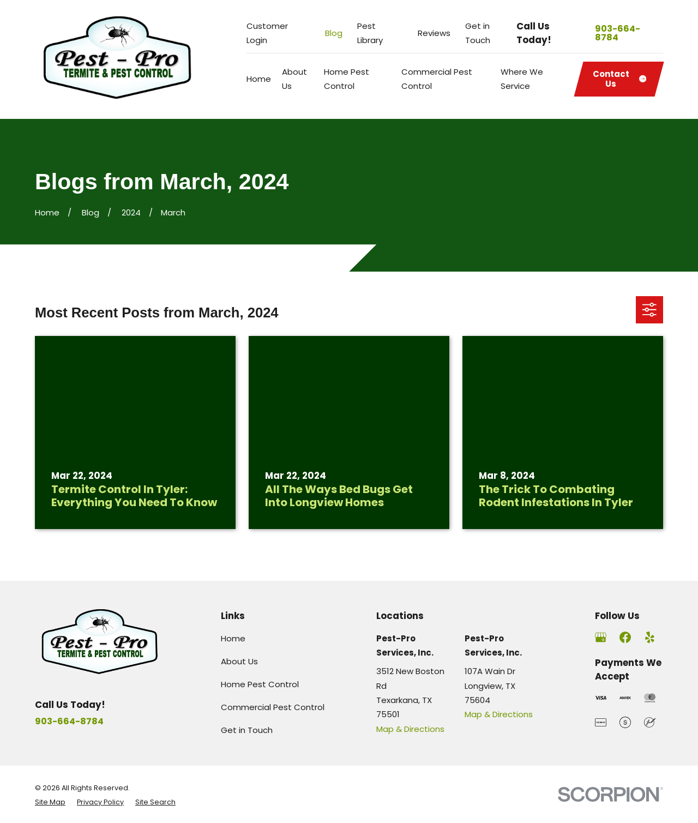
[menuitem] (50, 802)
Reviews (434, 33)
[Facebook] (625, 637)
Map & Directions (410, 729)
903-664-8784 (617, 33)
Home (233, 638)
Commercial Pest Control (272, 707)
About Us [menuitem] (294, 79)
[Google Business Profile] (600, 637)
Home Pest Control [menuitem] (346, 79)
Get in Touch (247, 730)
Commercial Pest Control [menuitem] (436, 79)
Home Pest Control (260, 684)
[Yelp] (649, 637)
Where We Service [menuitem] (522, 79)
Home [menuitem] (258, 79)
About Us (239, 661)
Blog (333, 33)
